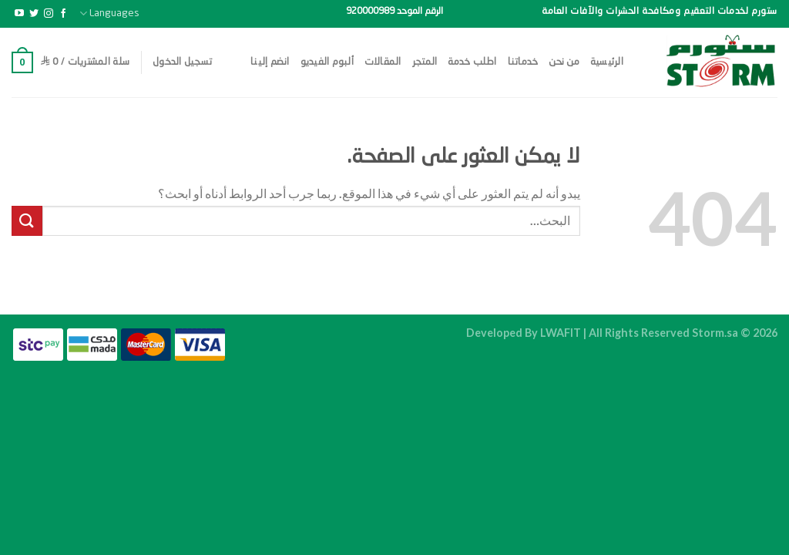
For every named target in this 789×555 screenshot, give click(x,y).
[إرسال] (27, 221)
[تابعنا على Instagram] (48, 13)
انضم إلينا (270, 62)
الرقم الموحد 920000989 (394, 11)
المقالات (382, 62)
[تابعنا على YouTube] (19, 13)
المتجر (425, 62)
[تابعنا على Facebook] (63, 13)
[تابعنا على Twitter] (34, 13)
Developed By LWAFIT (523, 332)
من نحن (564, 62)
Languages (109, 13)
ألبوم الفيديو (327, 62)
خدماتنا (523, 62)
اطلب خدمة (472, 62)
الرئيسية (606, 62)
